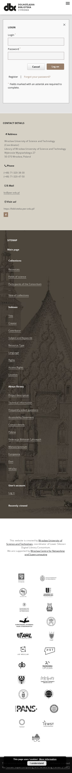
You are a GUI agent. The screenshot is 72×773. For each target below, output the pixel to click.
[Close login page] (64, 24)
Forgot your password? (37, 76)
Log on (55, 66)
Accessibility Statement (21, 417)
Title (10, 315)
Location (13, 374)
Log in (11, 492)
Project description (18, 395)
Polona (12, 432)
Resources (14, 269)
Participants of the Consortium (25, 284)
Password (14, 49)
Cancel (36, 66)
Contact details (16, 424)
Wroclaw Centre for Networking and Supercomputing (45, 552)
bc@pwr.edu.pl (12, 192)
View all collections (18, 295)
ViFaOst (12, 468)
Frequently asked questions (23, 410)
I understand (37, 763)
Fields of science (17, 276)
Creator (12, 323)
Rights (11, 360)
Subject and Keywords (20, 338)
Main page (13, 249)
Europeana (14, 454)
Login (12, 35)
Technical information (20, 402)
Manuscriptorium (17, 446)
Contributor (14, 330)
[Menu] (67, 3)
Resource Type (16, 345)
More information (47, 759)
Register (13, 76)
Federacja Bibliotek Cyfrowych (24, 439)
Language (13, 352)
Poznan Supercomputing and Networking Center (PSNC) (38, 767)
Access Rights (15, 367)
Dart (10, 461)
